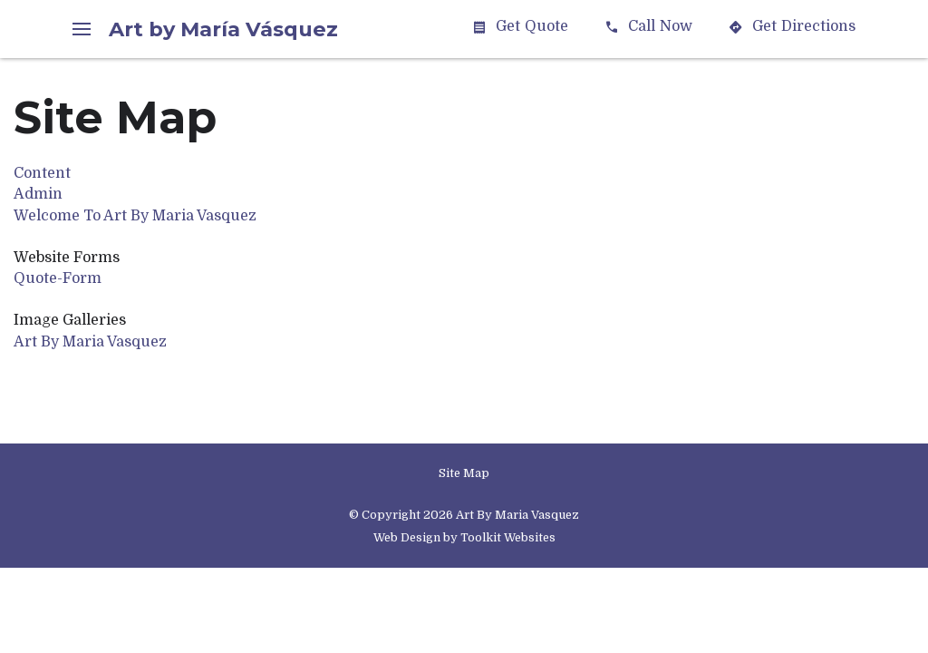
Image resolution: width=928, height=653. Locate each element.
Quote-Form (58, 278)
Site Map (464, 473)
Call (648, 26)
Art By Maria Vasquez (90, 342)
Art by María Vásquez (223, 29)
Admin (38, 194)
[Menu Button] (81, 29)
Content (42, 173)
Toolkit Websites (508, 537)
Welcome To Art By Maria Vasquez (135, 216)
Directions (792, 26)
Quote (520, 26)
